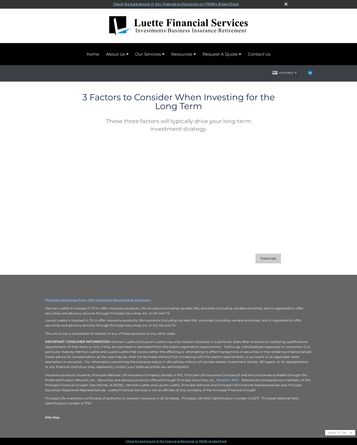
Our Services (148, 54)
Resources (181, 54)
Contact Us (259, 54)
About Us (115, 54)
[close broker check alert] (286, 4)
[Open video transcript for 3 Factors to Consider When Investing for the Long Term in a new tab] (268, 258)
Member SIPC (227, 380)
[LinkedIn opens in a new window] (310, 74)
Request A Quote (220, 54)
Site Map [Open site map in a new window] (52, 417)
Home (93, 54)
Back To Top (340, 432)
